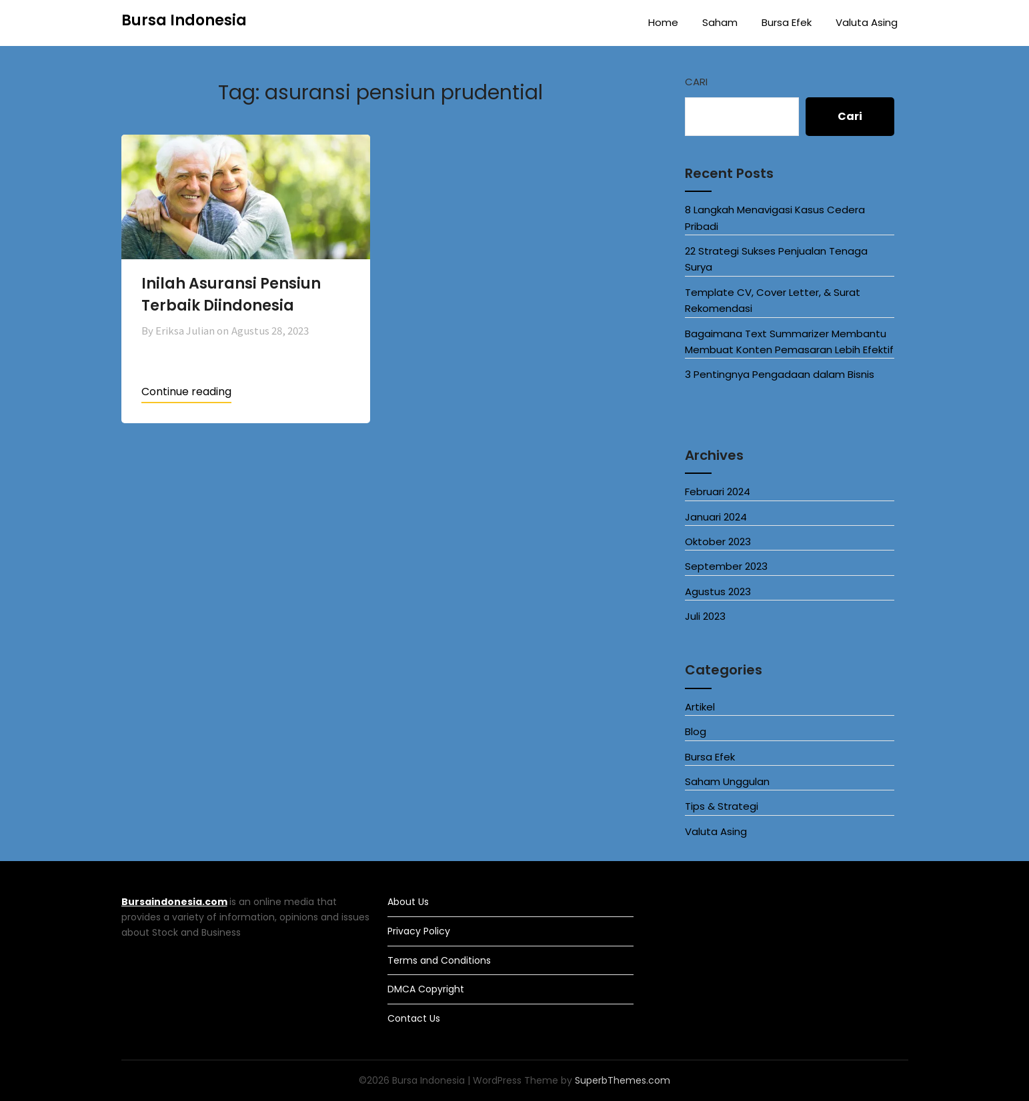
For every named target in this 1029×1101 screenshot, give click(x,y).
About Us (408, 901)
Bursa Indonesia (184, 20)
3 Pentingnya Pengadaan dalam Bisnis (779, 374)
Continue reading (186, 391)
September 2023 (726, 566)
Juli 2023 (705, 616)
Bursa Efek (787, 22)
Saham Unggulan (727, 781)
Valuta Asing (867, 22)
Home (663, 22)
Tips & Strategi (721, 806)
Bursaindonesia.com (174, 901)
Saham (720, 22)
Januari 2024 (716, 517)
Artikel (700, 707)
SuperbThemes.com (622, 1080)
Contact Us (413, 1018)
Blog (695, 731)
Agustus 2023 (718, 591)
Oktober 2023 (718, 542)
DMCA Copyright (425, 989)
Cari (696, 82)
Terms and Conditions (439, 960)
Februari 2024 (717, 492)
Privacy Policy (418, 931)
